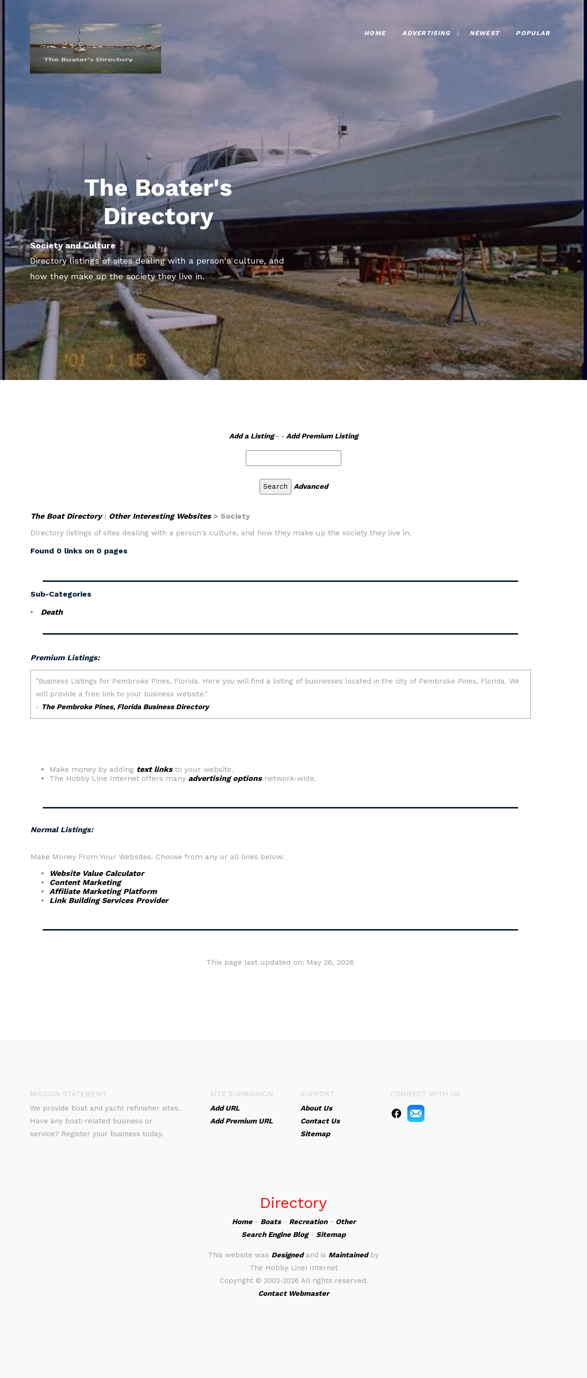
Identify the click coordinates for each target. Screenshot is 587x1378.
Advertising (426, 33)
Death (52, 612)
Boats (270, 1221)
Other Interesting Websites (160, 516)
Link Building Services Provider (108, 900)
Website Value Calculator (96, 873)
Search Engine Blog (274, 1234)
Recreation (308, 1221)
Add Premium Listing (322, 436)
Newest (485, 33)
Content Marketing (85, 882)
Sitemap (331, 1234)
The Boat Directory (66, 516)
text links (154, 769)
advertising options (225, 778)
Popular (533, 33)
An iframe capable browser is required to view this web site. (280, 717)
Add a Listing (251, 436)
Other (346, 1221)
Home (374, 33)
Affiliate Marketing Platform (103, 891)
